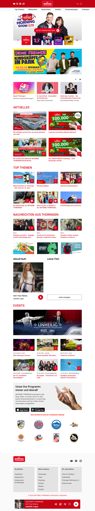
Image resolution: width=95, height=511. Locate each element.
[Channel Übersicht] (60, 504)
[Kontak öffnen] (77, 3)
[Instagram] (17, 4)
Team (40, 477)
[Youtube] (14, 4)
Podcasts (85, 9)
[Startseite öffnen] (47, 3)
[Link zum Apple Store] (22, 410)
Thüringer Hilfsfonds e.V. (70, 480)
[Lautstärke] (55, 504)
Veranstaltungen (71, 9)
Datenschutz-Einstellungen (19, 481)
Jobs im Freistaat (68, 474)
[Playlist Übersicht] (65, 504)
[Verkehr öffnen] (23, 3)
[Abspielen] (76, 504)
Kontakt (41, 489)
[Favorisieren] (69, 504)
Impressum (19, 474)
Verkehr (58, 9)
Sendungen (42, 474)
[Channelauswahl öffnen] (81, 3)
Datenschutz (19, 477)
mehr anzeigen (64, 297)
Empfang (41, 480)
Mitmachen (32, 9)
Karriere (41, 483)
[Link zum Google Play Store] (38, 410)
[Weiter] (80, 79)
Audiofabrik (66, 477)
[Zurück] (75, 79)
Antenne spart (67, 483)
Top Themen (19, 9)
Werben (41, 486)
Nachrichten (46, 9)
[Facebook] (20, 4)
